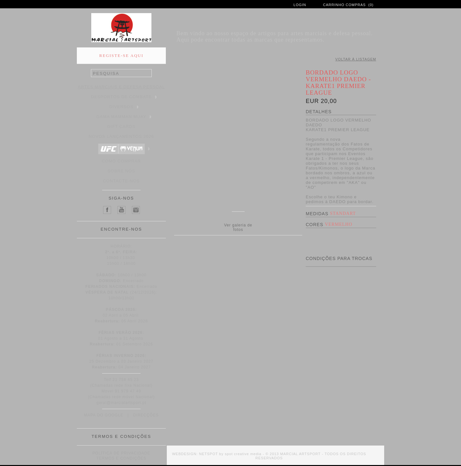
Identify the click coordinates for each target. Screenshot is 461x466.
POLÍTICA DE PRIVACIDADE (121, 453)
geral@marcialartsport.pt (121, 402)
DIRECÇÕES (145, 415)
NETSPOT (208, 454)
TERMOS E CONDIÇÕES (121, 458)
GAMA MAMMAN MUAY (123, 116)
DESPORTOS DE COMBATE (124, 96)
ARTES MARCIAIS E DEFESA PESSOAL (122, 87)
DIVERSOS (123, 106)
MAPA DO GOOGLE (103, 415)
